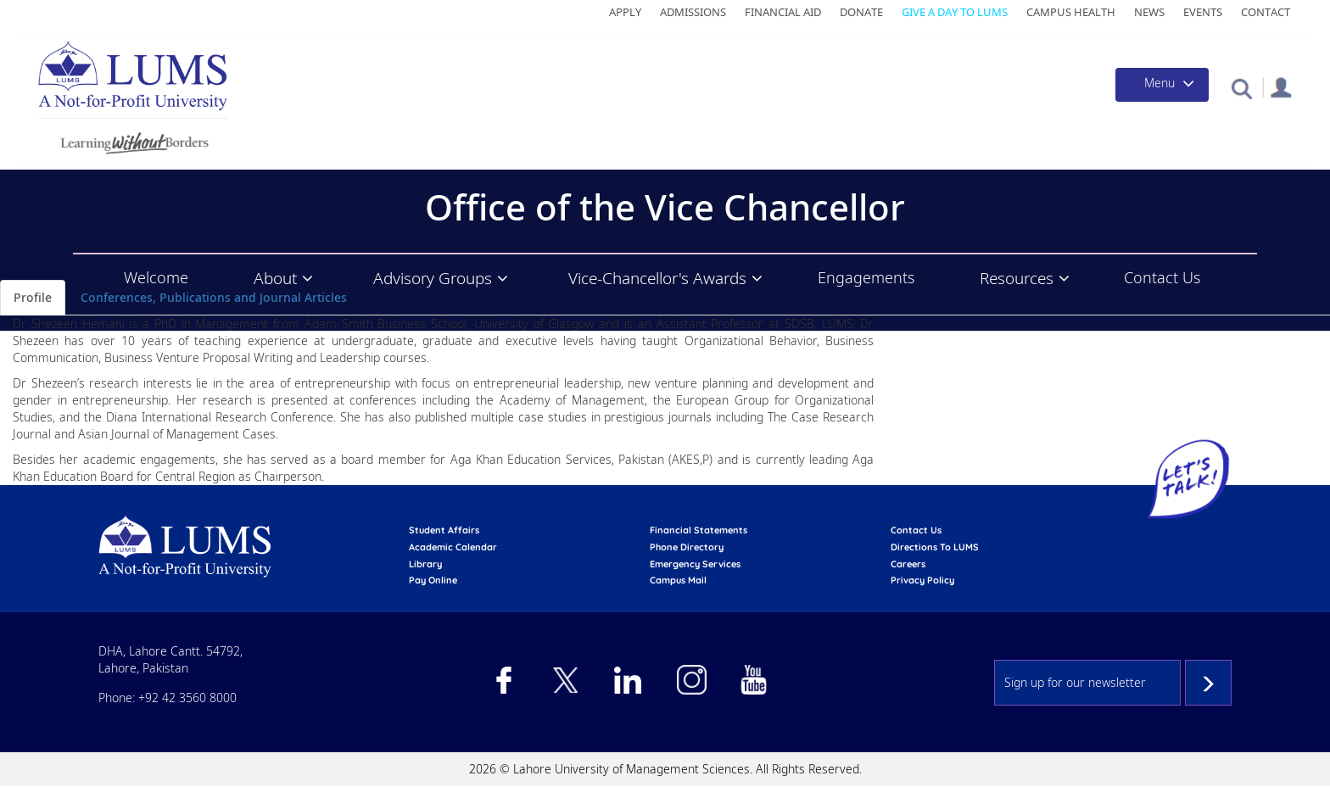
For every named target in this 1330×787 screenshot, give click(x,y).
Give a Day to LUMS (955, 12)
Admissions (693, 12)
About (275, 278)
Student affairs (444, 530)
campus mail (678, 580)
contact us (916, 530)
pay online (433, 580)
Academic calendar (453, 547)
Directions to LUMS (935, 547)
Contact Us (1162, 277)
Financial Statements (698, 530)
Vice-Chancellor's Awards (657, 278)
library (425, 564)
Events (1202, 12)
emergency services (695, 564)
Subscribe (1208, 683)
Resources (1016, 278)
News (1149, 12)
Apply (625, 12)
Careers (908, 564)
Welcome (156, 277)
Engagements (866, 277)
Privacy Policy (922, 580)
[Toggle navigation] (1162, 85)
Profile (33, 297)
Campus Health (1070, 12)
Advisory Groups (432, 278)
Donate (861, 12)
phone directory (687, 547)
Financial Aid (783, 12)
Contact (1265, 12)
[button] (1241, 88)
